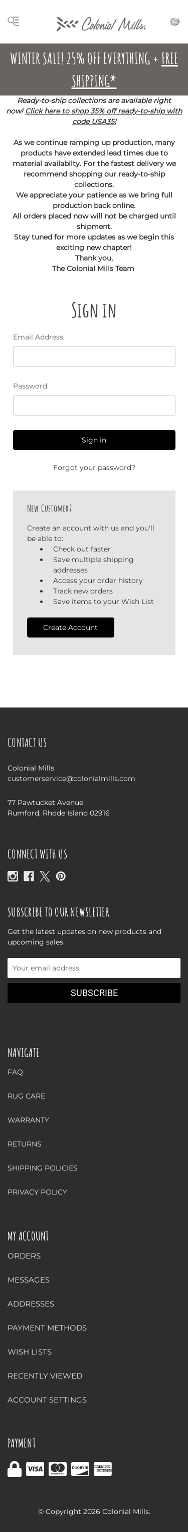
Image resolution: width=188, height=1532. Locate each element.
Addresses (31, 1303)
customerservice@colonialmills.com (71, 778)
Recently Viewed (45, 1375)
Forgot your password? (94, 467)
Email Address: (39, 337)
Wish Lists (30, 1351)
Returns (25, 1144)
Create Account (70, 627)
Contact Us (27, 742)
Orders (24, 1255)
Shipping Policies (43, 1168)
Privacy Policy (37, 1192)
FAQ (15, 1072)
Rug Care (26, 1096)
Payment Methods (47, 1327)
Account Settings (47, 1399)
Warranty (28, 1120)
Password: (31, 386)
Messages (29, 1279)
